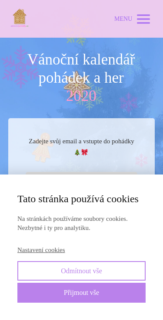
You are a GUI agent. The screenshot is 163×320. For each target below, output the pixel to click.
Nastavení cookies (41, 249)
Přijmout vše (81, 292)
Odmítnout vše (81, 271)
